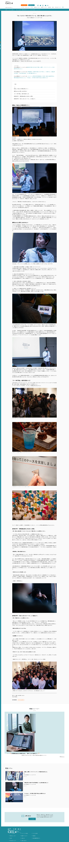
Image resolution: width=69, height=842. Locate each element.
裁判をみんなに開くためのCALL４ (20, 90)
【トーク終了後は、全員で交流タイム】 (21, 93)
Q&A (53, 5)
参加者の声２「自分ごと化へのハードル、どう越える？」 (25, 98)
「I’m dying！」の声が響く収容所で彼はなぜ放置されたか (50, 786)
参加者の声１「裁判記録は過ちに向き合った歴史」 (23, 95)
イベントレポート (21, 716)
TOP (6, 7)
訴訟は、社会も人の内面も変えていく (21, 88)
